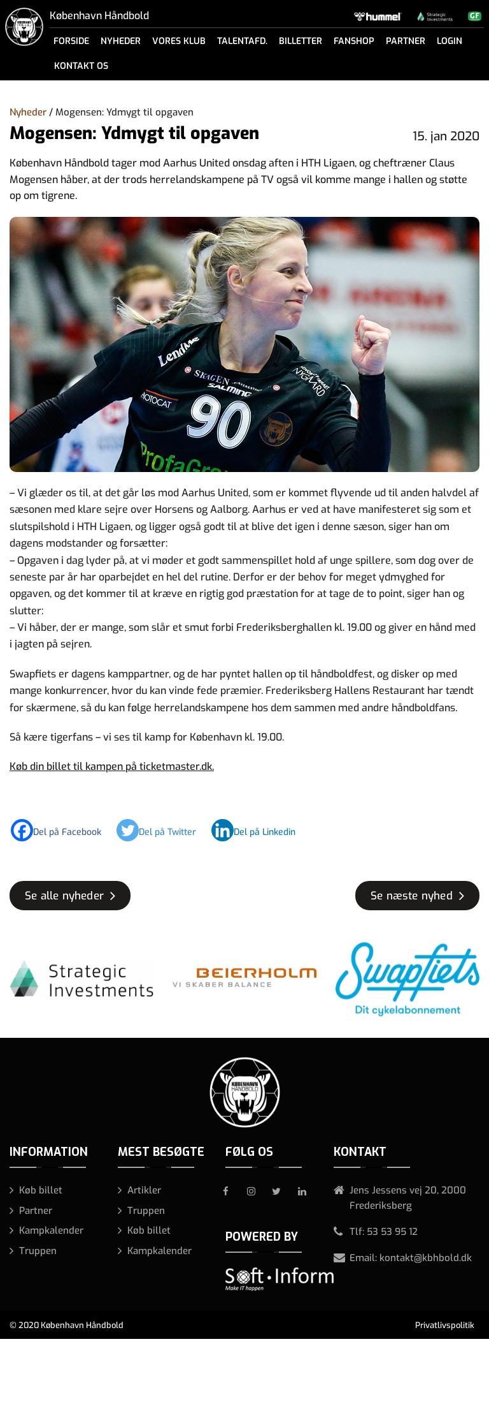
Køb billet (40, 1190)
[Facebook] (62, 830)
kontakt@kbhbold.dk (425, 1258)
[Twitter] (163, 830)
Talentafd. (242, 41)
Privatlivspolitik (444, 1325)
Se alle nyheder (64, 896)
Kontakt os (81, 66)
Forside (71, 41)
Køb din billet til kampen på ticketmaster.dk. (112, 766)
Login (449, 41)
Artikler (144, 1190)
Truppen (38, 1251)
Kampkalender (51, 1230)
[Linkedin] (259, 830)
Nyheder (121, 41)
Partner (405, 41)
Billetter (300, 41)
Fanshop (354, 41)
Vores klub (179, 41)
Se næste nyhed (412, 896)
